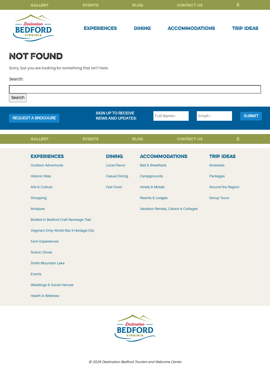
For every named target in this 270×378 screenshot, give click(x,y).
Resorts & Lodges (154, 198)
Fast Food (114, 187)
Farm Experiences (45, 241)
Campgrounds (151, 176)
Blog (137, 5)
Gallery (40, 5)
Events (90, 5)
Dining (142, 28)
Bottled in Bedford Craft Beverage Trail (61, 220)
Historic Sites (41, 176)
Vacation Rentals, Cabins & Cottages (169, 209)
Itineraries (216, 165)
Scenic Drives (41, 252)
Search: (16, 79)
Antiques (38, 209)
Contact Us (189, 5)
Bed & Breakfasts (153, 165)
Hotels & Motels (152, 187)
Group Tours (219, 198)
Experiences (100, 28)
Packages (217, 176)
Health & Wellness (45, 296)
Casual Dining (117, 176)
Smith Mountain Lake (48, 263)
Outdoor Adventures (47, 165)
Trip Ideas (245, 28)
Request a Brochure (34, 118)
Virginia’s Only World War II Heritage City (62, 230)
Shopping (39, 198)
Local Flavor (115, 165)
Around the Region (224, 187)
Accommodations (191, 28)
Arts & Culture (41, 187)
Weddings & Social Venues (52, 285)
